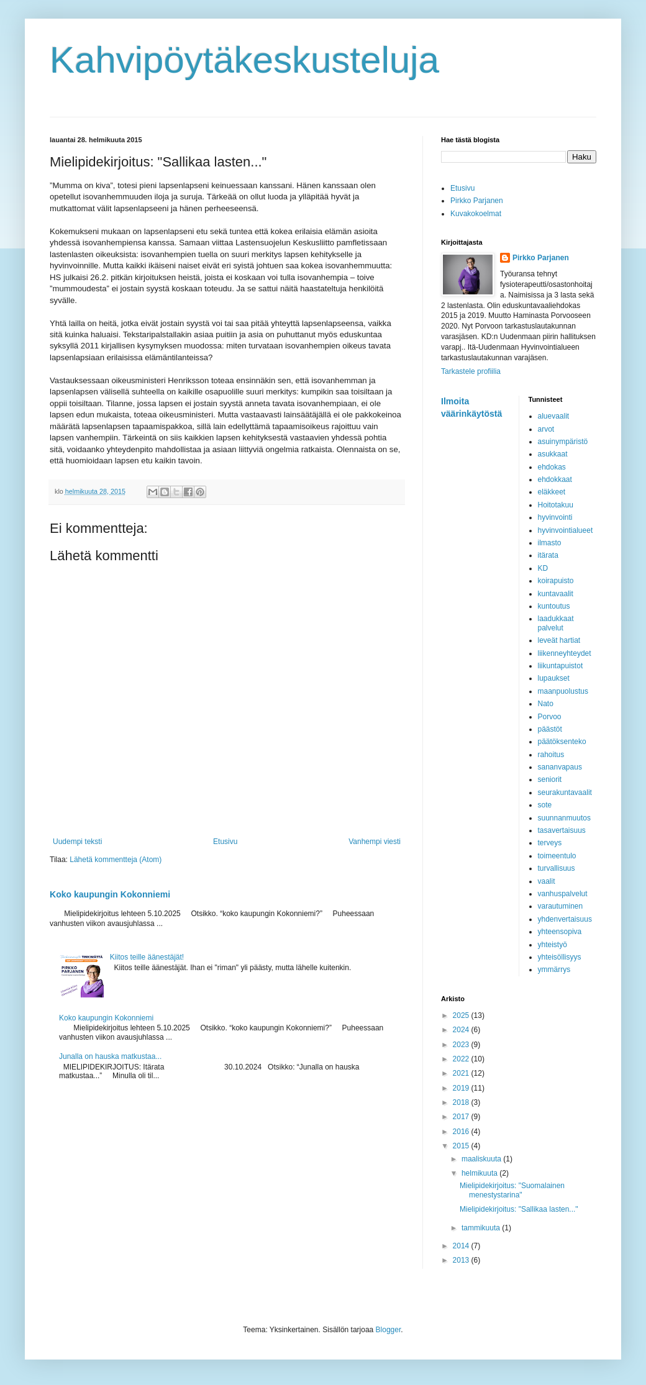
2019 (462, 1088)
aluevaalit (554, 416)
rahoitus (551, 754)
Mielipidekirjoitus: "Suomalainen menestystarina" (512, 1190)
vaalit (546, 881)
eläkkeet (552, 492)
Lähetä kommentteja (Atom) (116, 859)
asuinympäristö (563, 441)
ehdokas (552, 467)
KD (543, 568)
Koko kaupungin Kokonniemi (110, 894)
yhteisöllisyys (559, 957)
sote (545, 805)
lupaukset (554, 678)
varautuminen (560, 906)
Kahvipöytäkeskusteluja (244, 60)
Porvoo (550, 716)
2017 (462, 1116)
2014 (462, 1246)
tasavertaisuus (562, 830)
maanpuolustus (563, 691)
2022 (462, 1059)
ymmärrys (554, 969)
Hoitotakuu (555, 505)
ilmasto (550, 542)
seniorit (550, 779)
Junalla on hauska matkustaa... (110, 1056)
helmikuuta (480, 1173)
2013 (462, 1260)
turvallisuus (556, 868)
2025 (462, 1015)
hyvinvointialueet (565, 530)
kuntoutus (554, 606)
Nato (545, 703)
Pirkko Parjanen (476, 200)
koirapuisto (556, 580)
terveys (550, 842)
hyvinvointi (555, 517)
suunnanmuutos (564, 818)
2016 (462, 1131)
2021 (462, 1073)
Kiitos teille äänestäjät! (147, 957)
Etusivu (225, 841)
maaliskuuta (482, 1159)
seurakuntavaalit (565, 792)
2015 (462, 1146)
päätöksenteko (562, 741)
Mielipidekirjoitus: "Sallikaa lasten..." (519, 1209)
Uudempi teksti (77, 841)
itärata (548, 555)
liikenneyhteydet (564, 653)
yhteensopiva (560, 931)
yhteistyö (552, 944)
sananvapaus (560, 767)
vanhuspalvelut (563, 893)
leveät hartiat (559, 640)
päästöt (550, 729)
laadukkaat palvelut (556, 623)
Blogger (388, 1329)
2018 (462, 1102)
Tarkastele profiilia (471, 371)
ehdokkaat (555, 479)
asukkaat (553, 454)
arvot (546, 429)
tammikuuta (482, 1228)
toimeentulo (557, 855)
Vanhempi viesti (374, 841)
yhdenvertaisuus (565, 919)
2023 (462, 1044)
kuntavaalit (555, 593)
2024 (462, 1029)
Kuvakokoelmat (475, 213)
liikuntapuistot (560, 665)
